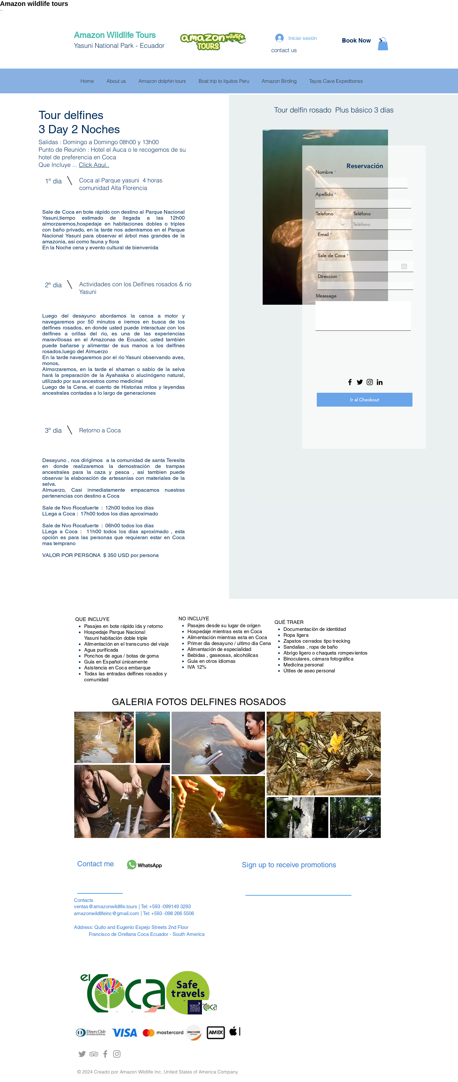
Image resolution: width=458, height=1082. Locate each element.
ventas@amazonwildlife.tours (105, 906)
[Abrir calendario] (404, 266)
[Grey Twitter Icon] (82, 1054)
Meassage (326, 296)
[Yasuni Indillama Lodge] (94, 1054)
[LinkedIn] (380, 382)
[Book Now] (356, 40)
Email (323, 234)
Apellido (324, 194)
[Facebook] (350, 382)
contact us (284, 49)
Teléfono (362, 213)
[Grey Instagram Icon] (117, 1054)
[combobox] (365, 286)
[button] (382, 43)
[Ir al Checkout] (364, 400)
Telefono (324, 213)
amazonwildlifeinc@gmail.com (106, 913)
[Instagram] (370, 382)
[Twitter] (360, 382)
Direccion (327, 276)
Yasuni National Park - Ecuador (120, 45)
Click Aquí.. (94, 165)
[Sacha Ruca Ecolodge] (105, 1054)
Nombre (324, 172)
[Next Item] (369, 774)
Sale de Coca (334, 255)
